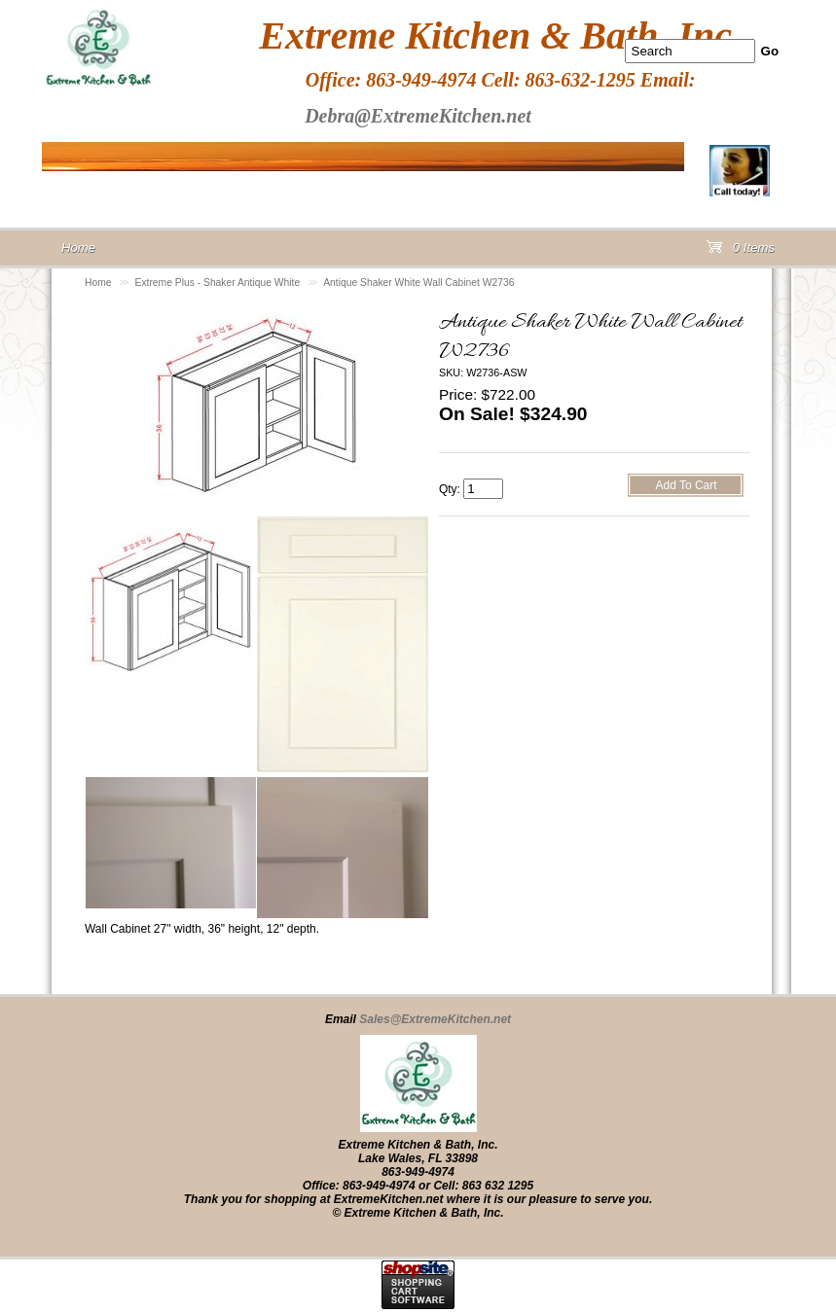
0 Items (741, 251)
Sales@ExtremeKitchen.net (435, 1019)
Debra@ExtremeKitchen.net (418, 115)
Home (98, 282)
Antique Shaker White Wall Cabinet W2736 (418, 282)
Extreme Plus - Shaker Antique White (218, 282)
